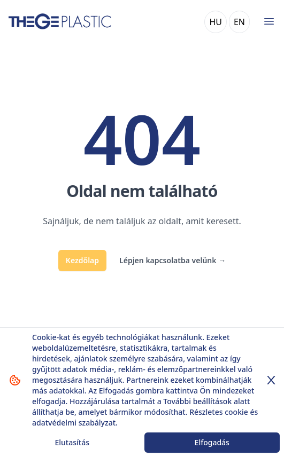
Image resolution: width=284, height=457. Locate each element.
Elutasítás (72, 442)
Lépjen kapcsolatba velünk (172, 260)
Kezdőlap (82, 260)
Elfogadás (212, 442)
